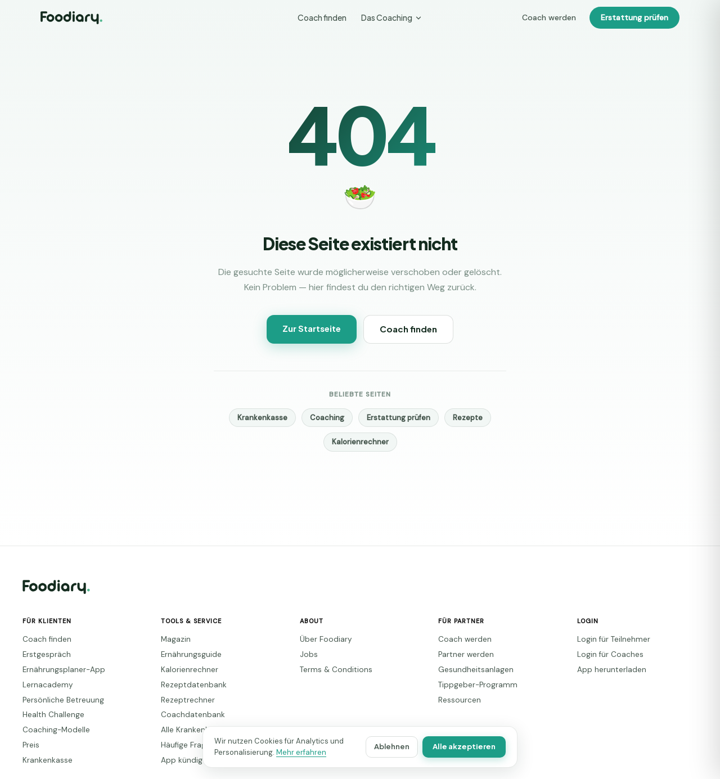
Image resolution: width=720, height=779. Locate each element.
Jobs (306, 654)
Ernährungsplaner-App (57, 669)
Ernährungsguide (187, 654)
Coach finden (323, 17)
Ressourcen (455, 700)
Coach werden (559, 17)
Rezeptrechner (183, 700)
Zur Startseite (313, 328)
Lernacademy (43, 685)
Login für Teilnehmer (609, 639)
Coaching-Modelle (50, 730)
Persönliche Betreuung (57, 700)
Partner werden (461, 654)
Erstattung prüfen (637, 17)
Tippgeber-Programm (470, 685)
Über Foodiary (322, 639)
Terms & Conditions (331, 669)
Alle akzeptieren (468, 746)
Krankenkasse (271, 417)
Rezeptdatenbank (187, 685)
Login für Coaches (605, 654)
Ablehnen (400, 746)
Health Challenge (48, 714)
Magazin (174, 639)
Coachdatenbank (186, 714)
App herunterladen (605, 669)
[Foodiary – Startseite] (71, 17)
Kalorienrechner (360, 442)
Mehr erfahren (288, 752)
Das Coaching (390, 17)
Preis (30, 745)
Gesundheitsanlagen (469, 669)
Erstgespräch (42, 654)
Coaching (330, 417)
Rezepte (459, 417)
